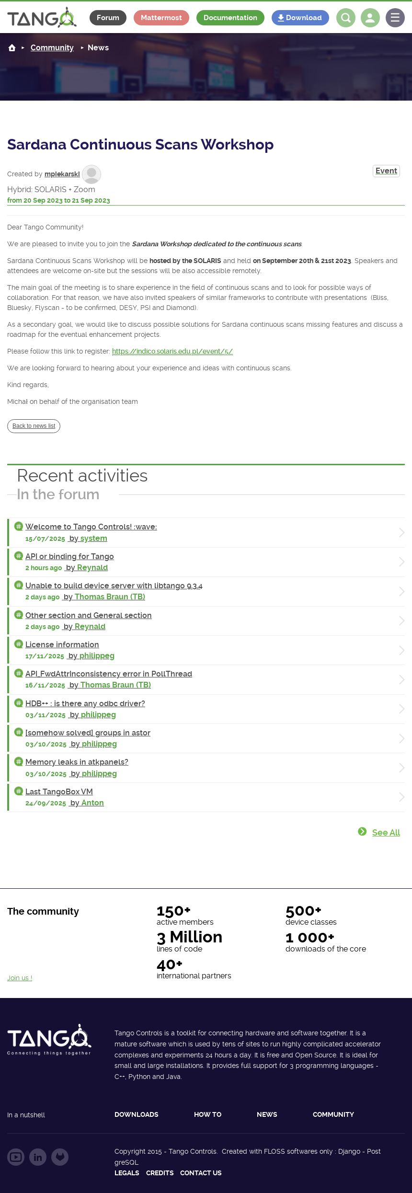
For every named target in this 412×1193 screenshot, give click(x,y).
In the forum (58, 494)
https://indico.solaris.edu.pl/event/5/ (172, 351)
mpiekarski (62, 174)
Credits (160, 1173)
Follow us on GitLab (60, 1157)
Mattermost (161, 17)
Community (333, 1114)
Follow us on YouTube (15, 1157)
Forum (108, 17)
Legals (126, 1173)
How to (207, 1114)
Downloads (136, 1114)
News (267, 1114)
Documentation (230, 17)
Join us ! (19, 978)
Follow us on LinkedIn (37, 1157)
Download (304, 17)
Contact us (201, 1173)
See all (386, 832)
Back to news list (33, 426)
